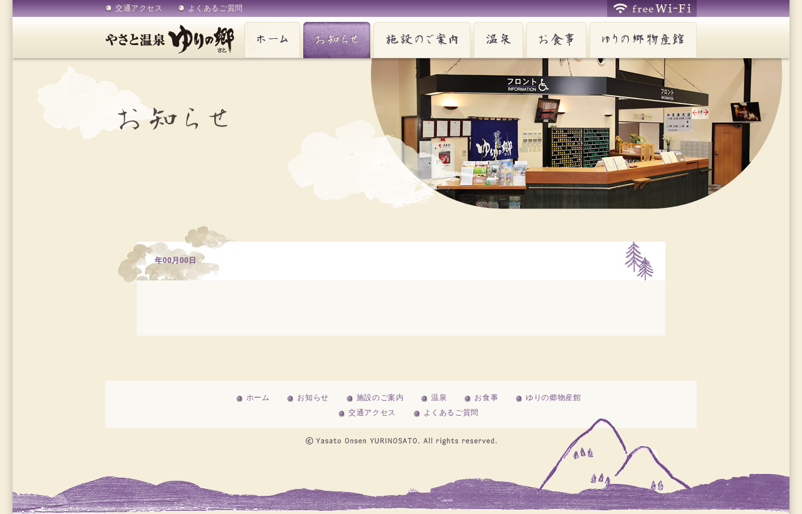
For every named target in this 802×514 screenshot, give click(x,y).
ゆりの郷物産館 (641, 37)
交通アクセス (139, 8)
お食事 (554, 37)
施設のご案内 (420, 37)
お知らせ (335, 37)
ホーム (270, 37)
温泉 (497, 37)
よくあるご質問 (215, 8)
